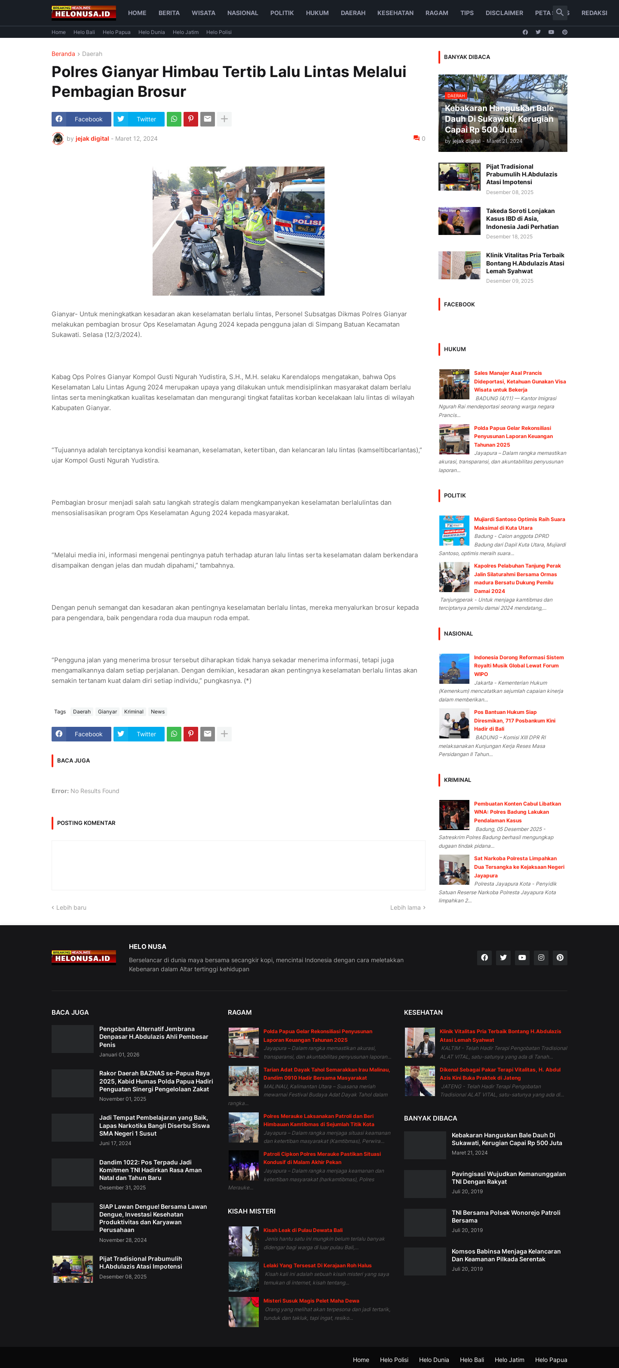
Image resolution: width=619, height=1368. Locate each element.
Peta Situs (552, 12)
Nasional (242, 12)
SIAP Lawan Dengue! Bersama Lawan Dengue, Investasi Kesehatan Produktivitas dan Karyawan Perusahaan (153, 1218)
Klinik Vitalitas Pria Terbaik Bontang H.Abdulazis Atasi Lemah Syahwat (525, 262)
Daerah (353, 12)
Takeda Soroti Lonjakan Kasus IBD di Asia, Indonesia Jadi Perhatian (522, 218)
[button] (560, 13)
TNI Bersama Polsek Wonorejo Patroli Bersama (506, 1216)
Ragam (437, 12)
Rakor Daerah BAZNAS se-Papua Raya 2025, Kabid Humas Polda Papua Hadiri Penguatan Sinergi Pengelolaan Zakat (156, 1080)
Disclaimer (504, 12)
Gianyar (107, 711)
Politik (282, 12)
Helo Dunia (151, 32)
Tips (467, 12)
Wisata (203, 12)
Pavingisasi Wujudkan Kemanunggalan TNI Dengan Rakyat (509, 1177)
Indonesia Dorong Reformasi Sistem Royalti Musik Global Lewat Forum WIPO (519, 665)
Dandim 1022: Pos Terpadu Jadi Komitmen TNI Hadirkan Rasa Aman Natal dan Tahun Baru (150, 1169)
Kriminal (134, 711)
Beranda (63, 54)
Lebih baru (71, 907)
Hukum (317, 12)
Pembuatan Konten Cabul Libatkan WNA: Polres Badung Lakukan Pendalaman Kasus (517, 812)
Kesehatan (395, 12)
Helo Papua (117, 32)
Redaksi (594, 12)
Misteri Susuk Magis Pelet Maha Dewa (311, 1300)
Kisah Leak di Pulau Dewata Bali (303, 1230)
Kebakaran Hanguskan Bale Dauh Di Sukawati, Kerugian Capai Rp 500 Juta (507, 1138)
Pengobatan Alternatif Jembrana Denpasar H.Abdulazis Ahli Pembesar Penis (153, 1036)
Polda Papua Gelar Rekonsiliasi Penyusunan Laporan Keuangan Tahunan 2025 (513, 436)
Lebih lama (405, 907)
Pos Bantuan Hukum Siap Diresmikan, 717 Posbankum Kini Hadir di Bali (514, 720)
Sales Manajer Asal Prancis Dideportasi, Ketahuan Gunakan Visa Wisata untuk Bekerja (520, 381)
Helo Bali (84, 32)
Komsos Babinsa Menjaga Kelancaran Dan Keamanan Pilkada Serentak (506, 1255)
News (158, 711)
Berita (169, 12)
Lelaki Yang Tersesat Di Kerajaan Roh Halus (318, 1265)
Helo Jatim (186, 32)
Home (137, 12)
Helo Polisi (219, 32)
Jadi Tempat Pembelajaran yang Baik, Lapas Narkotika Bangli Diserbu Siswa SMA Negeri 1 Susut (154, 1125)
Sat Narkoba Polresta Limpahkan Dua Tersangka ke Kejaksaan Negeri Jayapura (519, 866)
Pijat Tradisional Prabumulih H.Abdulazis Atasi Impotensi (522, 174)
